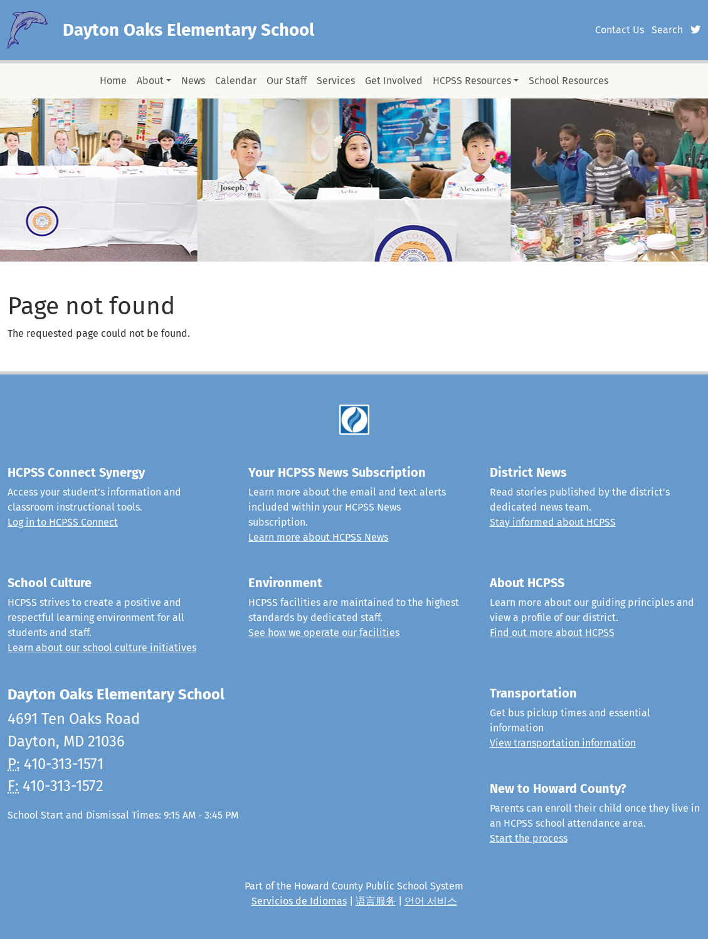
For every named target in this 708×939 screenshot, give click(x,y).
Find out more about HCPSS (552, 633)
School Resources (568, 81)
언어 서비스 (430, 901)
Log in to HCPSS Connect (63, 522)
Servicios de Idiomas (299, 901)
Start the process (529, 838)
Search (667, 30)
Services (336, 81)
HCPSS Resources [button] (472, 81)
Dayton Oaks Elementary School (188, 29)
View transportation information (563, 743)
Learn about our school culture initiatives (102, 648)
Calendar (235, 81)
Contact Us (619, 30)
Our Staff (287, 81)
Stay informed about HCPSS (553, 522)
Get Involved (394, 81)
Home (113, 81)
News (193, 81)
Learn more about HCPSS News (318, 537)
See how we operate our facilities (323, 633)
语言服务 (376, 901)
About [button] (150, 81)
